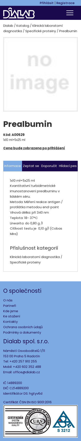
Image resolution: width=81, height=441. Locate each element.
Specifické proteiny (40, 31)
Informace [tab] (12, 166)
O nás (8, 300)
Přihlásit (47, 3)
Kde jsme (10, 311)
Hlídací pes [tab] (68, 166)
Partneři (9, 305)
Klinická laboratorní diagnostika (35, 257)
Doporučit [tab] (49, 166)
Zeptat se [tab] (31, 166)
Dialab (8, 25)
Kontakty (10, 321)
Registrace (65, 3)
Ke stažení (11, 316)
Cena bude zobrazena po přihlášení (34, 148)
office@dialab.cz (26, 372)
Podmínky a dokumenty (22, 332)
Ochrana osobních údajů (23, 327)
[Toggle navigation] (70, 13)
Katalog (22, 25)
